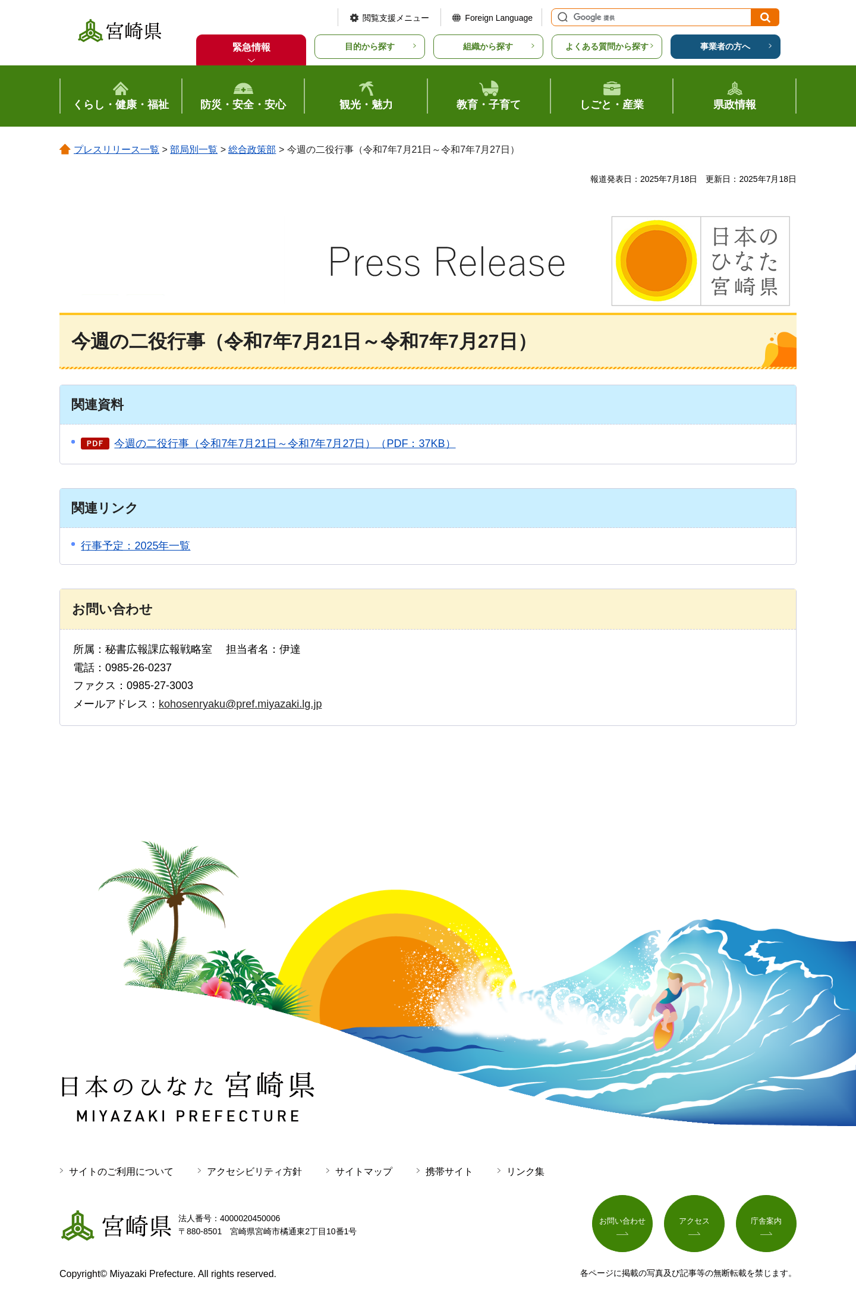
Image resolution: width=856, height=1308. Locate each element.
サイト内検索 (561, 17)
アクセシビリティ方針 (254, 1171)
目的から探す (370, 46)
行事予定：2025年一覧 (135, 546)
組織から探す (488, 46)
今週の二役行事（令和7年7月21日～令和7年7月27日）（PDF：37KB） (284, 443)
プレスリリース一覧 (116, 149)
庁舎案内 (766, 1222)
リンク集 (525, 1171)
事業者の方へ (725, 46)
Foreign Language (499, 18)
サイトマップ (363, 1171)
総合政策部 (252, 149)
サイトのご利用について (121, 1171)
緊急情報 (251, 47)
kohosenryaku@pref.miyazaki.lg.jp (240, 704)
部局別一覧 (194, 149)
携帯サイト (449, 1171)
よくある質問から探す (607, 46)
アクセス (694, 1222)
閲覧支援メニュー (396, 18)
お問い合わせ (622, 1222)
